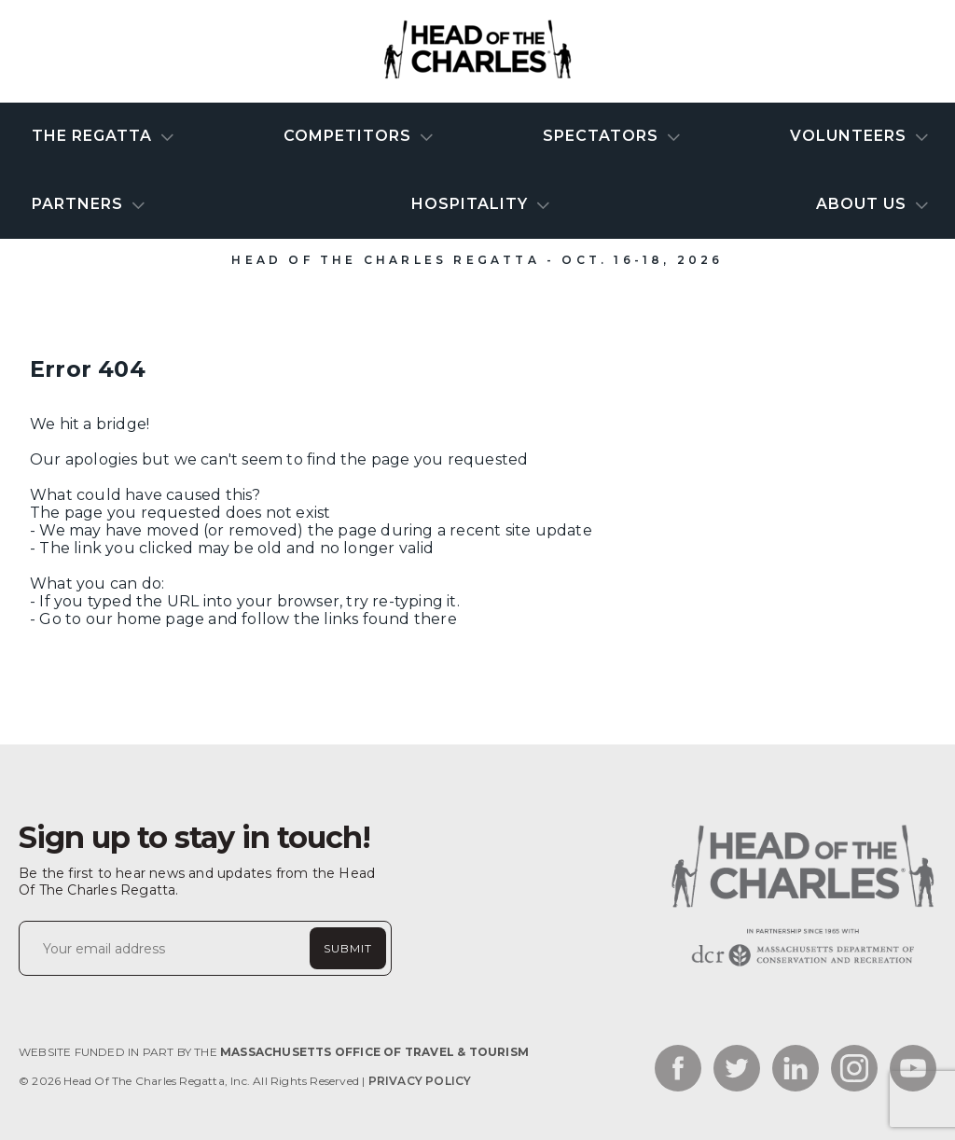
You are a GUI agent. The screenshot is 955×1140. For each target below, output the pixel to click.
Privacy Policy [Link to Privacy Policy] (420, 1081)
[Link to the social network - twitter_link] (736, 1070)
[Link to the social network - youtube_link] (913, 1070)
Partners (80, 204)
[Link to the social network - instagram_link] (854, 1070)
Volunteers (850, 136)
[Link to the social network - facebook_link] (678, 1070)
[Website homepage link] (801, 966)
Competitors (350, 136)
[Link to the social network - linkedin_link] (795, 1070)
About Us (863, 204)
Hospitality (472, 204)
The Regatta (94, 136)
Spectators (603, 136)
